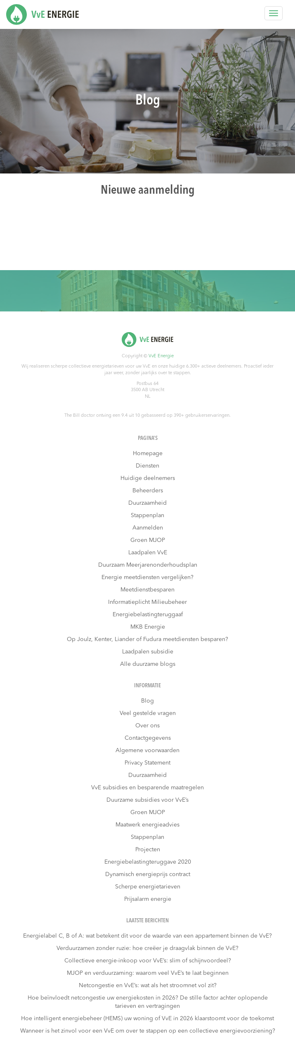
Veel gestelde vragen (148, 713)
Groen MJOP (147, 540)
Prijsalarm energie (147, 899)
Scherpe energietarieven (147, 887)
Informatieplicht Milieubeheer (147, 602)
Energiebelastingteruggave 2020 (147, 862)
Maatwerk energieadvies (147, 825)
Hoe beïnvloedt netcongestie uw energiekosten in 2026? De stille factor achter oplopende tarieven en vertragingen (148, 1002)
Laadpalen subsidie (147, 652)
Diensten (147, 466)
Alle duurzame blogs (147, 664)
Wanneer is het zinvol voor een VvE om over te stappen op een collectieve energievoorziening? (147, 1031)
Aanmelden (147, 528)
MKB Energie (147, 627)
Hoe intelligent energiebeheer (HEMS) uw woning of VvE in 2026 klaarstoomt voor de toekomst (147, 1018)
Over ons (147, 726)
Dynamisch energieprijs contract (147, 874)
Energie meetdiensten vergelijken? (147, 577)
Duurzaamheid (147, 503)
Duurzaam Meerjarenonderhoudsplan (147, 565)
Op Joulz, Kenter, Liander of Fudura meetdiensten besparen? (147, 639)
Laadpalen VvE (147, 553)
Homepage (148, 453)
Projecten (147, 850)
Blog (147, 701)
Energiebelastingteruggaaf (148, 615)
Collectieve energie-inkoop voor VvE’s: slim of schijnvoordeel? (147, 961)
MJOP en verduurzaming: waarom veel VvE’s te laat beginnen (148, 973)
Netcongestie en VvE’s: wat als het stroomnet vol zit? (148, 985)
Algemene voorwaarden (147, 750)
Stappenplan (147, 515)
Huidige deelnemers (147, 478)
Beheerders (147, 491)
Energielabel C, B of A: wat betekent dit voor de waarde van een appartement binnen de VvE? (147, 936)
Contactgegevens (148, 738)
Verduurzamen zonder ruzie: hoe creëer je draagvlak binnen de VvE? (147, 948)
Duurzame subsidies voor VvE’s (147, 800)
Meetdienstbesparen (147, 590)
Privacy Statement (147, 763)
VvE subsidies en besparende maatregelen (147, 788)
